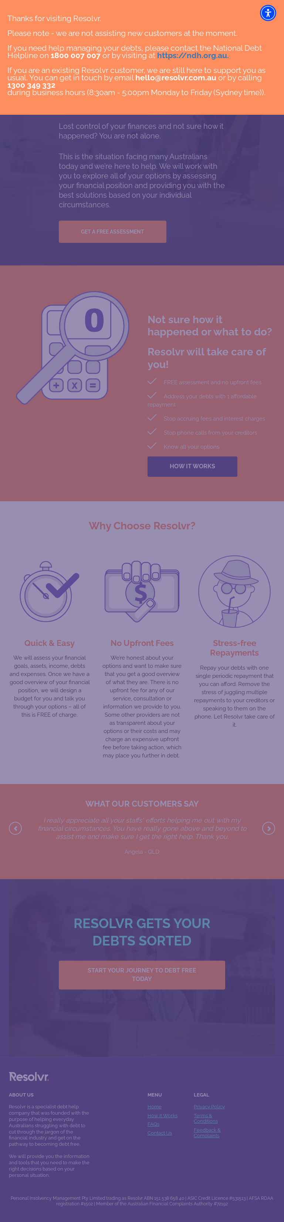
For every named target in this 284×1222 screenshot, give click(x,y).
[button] (268, 13)
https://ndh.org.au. (193, 55)
